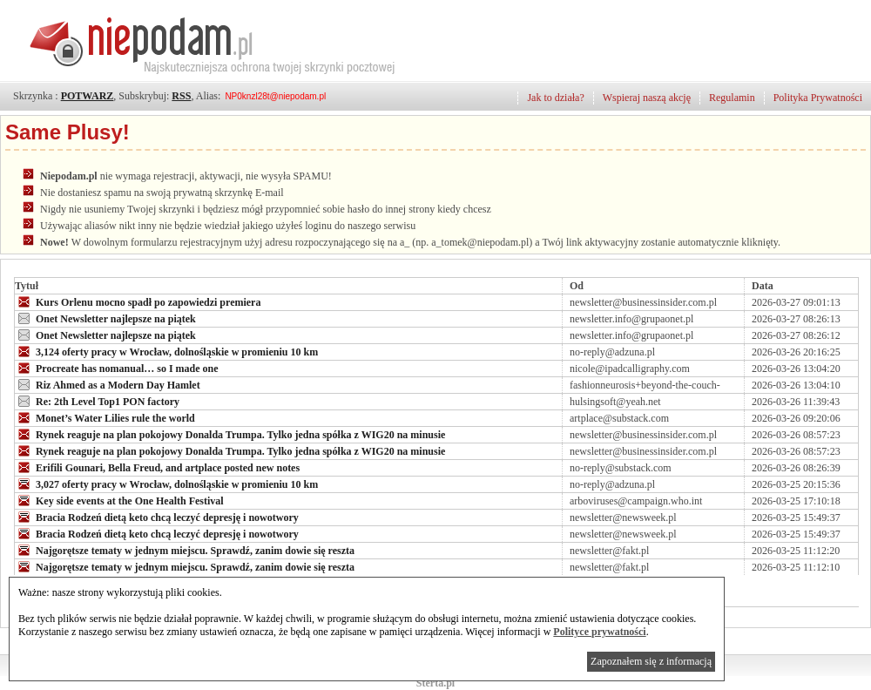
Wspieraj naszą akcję (647, 97)
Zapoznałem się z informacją (651, 661)
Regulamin (732, 97)
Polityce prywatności (599, 632)
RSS (181, 96)
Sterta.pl (435, 683)
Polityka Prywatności (817, 97)
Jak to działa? (555, 97)
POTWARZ (87, 96)
